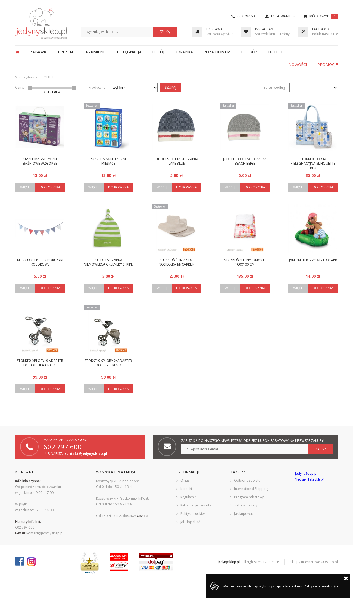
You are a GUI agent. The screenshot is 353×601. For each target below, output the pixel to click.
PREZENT (66, 51)
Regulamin (188, 497)
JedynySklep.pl (41, 23)
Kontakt (186, 488)
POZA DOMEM (217, 51)
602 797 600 (246, 16)
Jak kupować (243, 513)
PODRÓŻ (249, 51)
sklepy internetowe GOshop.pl (314, 562)
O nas (184, 480)
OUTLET (275, 51)
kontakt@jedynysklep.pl (85, 453)
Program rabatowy (249, 497)
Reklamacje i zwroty (195, 505)
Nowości (297, 64)
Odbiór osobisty (247, 480)
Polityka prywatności (321, 586)
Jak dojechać (190, 521)
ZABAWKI (38, 51)
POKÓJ (158, 51)
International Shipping (251, 488)
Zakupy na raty (245, 505)
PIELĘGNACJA (129, 51)
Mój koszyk (323, 16)
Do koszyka (50, 187)
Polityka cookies (192, 513)
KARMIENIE (96, 51)
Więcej (25, 187)
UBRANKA (184, 51)
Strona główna (17, 52)
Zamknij (346, 578)
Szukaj (170, 87)
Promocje (327, 64)
